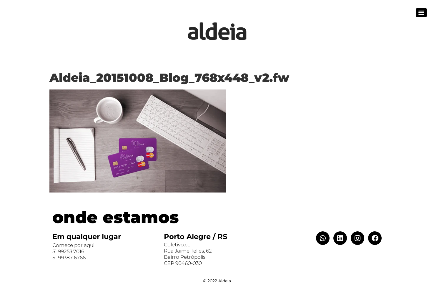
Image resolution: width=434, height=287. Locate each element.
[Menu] (421, 12)
